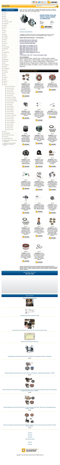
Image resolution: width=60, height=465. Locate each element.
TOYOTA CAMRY (10, 93)
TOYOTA (5, 88)
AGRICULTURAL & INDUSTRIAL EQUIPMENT (10, 144)
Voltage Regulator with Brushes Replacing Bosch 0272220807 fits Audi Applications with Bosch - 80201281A (29, 359)
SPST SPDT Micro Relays (8, 138)
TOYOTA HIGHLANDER (11, 102)
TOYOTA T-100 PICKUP (11, 118)
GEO (4, 36)
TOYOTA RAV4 (9, 131)
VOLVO (4, 134)
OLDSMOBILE (6, 72)
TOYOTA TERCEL (10, 122)
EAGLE (4, 30)
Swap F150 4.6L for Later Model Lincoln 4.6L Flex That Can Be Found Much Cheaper (29, 333)
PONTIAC (5, 73)
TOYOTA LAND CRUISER (11, 104)
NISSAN (5, 70)
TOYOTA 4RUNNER (10, 90)
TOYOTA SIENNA (10, 115)
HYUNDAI (5, 41)
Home (21, 12)
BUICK (4, 21)
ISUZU (4, 45)
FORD (4, 34)
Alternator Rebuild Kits (7, 142)
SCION (4, 82)
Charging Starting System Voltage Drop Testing (29, 319)
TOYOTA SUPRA (9, 133)
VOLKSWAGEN (6, 136)
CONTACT (30, 436)
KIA (4, 54)
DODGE (5, 29)
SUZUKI (5, 86)
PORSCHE (5, 75)
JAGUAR (5, 46)
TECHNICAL (6, 140)
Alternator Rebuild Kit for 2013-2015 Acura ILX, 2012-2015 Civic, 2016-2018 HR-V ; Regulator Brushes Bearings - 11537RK (29, 376)
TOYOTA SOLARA (10, 117)
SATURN (5, 81)
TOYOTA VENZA (9, 129)
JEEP (4, 48)
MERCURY (5, 64)
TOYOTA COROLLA (10, 97)
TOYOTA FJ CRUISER (11, 100)
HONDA (5, 37)
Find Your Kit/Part (30, 442)
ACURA (5, 16)
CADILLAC (5, 23)
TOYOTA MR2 (9, 108)
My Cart (30, 447)
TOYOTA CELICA (10, 95)
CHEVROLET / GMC (7, 25)
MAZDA (5, 61)
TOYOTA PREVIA (10, 113)
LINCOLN (5, 59)
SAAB (4, 79)
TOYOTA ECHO (9, 99)
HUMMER (5, 39)
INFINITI (5, 43)
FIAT (4, 32)
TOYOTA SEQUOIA (10, 126)
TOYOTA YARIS (9, 127)
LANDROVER (6, 55)
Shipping (30, 438)
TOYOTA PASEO (9, 109)
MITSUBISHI (6, 68)
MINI (4, 66)
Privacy (30, 445)
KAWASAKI (5, 52)
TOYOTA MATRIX (10, 106)
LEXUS (4, 57)
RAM (4, 77)
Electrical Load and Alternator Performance (29, 345)
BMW (4, 20)
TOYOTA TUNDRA (10, 124)
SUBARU (5, 84)
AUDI (4, 18)
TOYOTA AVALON (10, 91)
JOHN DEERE (6, 50)
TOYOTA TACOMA (10, 120)
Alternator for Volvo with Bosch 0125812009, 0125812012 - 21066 (9, 147)
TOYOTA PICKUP (10, 111)
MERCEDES (6, 63)
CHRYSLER (5, 27)
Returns (30, 440)
